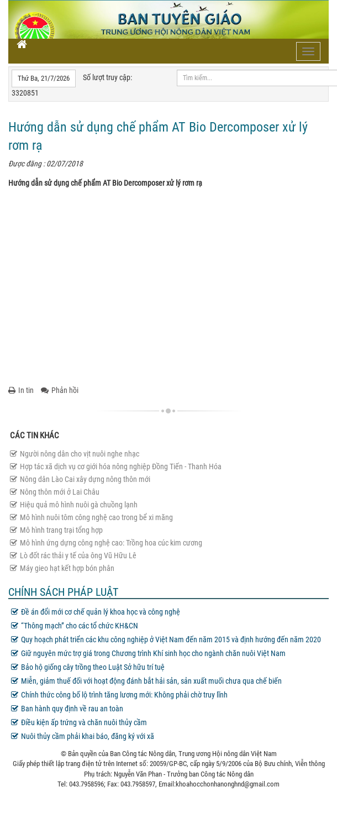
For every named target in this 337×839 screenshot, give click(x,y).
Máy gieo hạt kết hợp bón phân (62, 568)
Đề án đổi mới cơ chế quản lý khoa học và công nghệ (95, 611)
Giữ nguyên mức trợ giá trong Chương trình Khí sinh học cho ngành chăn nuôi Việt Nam (148, 653)
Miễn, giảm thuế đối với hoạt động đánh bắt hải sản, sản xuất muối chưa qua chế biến (146, 681)
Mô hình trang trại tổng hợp (56, 530)
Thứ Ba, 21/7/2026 (44, 78)
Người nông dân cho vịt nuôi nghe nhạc (74, 453)
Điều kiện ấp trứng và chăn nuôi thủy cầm (79, 722)
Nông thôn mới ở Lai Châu (54, 491)
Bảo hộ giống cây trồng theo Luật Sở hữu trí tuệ (88, 667)
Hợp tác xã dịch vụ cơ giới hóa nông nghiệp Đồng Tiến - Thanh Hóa (116, 466)
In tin (21, 390)
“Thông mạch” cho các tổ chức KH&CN (74, 625)
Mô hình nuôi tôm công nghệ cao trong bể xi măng (91, 517)
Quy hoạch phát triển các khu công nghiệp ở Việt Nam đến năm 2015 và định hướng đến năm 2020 (166, 639)
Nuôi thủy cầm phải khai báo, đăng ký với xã (82, 736)
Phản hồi (59, 390)
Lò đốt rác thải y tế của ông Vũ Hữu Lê (73, 555)
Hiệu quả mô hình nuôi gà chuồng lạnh (74, 504)
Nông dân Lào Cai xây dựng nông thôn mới (80, 479)
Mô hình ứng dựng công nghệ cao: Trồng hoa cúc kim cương (106, 542)
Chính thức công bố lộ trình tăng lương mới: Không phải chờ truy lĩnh (119, 694)
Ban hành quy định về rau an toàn (67, 708)
